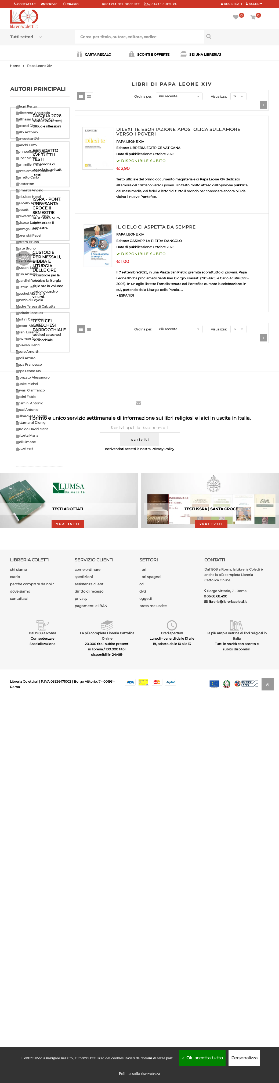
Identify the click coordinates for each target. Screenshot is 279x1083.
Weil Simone (26, 442)
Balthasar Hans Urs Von (35, 119)
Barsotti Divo (26, 126)
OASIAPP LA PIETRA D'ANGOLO (156, 241)
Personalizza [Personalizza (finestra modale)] (244, 1057)
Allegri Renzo (26, 106)
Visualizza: (219, 96)
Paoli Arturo (25, 358)
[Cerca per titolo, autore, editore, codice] (236, 36)
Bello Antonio (27, 132)
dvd (142, 975)
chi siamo (18, 953)
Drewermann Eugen (32, 216)
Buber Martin (26, 158)
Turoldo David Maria (32, 429)
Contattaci (27, 4)
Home (15, 66)
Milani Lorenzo (27, 332)
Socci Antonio (27, 410)
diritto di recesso (89, 975)
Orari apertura (172, 1017)
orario (73, 4)
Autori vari (24, 448)
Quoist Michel (27, 384)
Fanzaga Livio (27, 229)
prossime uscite (153, 990)
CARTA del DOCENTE (121, 4)
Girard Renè (25, 261)
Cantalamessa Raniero (34, 171)
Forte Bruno (26, 248)
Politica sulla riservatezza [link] (139, 1073)
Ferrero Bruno (27, 242)
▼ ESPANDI (125, 295)
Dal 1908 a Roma (42, 1017)
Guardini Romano (30, 281)
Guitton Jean (26, 287)
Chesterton (25, 184)
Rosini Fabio (26, 397)
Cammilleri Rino (29, 164)
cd (141, 968)
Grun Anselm (26, 274)
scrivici (52, 4)
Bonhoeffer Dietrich (32, 151)
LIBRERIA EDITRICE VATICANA (155, 148)
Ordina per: (143, 96)
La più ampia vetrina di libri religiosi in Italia (236, 1019)
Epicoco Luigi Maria (31, 222)
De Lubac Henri (28, 197)
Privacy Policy (162, 833)
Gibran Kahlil (26, 255)
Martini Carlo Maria (31, 319)
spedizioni (84, 961)
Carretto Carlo (27, 177)
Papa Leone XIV (28, 371)
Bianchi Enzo (26, 145)
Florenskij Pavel (28, 235)
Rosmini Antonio (29, 403)
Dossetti (22, 210)
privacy (81, 982)
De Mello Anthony (30, 203)
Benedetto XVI (27, 139)
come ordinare (87, 953)
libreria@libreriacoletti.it (227, 986)
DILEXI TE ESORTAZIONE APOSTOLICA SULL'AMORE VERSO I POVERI (178, 132)
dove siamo (20, 975)
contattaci (19, 982)
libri (142, 953)
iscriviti (139, 823)
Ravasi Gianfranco (30, 390)
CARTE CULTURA (160, 4)
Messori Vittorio (28, 326)
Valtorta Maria (27, 435)
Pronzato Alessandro (33, 377)
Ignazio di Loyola (29, 300)
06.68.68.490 (216, 980)
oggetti (145, 982)
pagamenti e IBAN (91, 990)
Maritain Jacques (29, 313)
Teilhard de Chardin (31, 416)
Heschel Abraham (30, 293)
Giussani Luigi (27, 268)
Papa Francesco (29, 364)
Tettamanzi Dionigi (31, 423)
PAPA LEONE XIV (130, 142)
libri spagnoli (150, 961)
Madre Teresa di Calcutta (35, 306)
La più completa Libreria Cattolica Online (107, 1019)
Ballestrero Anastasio (33, 113)
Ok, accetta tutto (202, 1057)
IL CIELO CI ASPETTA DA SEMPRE (156, 227)
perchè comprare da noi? (32, 968)
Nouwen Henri (27, 345)
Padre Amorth (27, 352)
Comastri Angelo (29, 190)
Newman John (28, 339)
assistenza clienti (89, 968)
